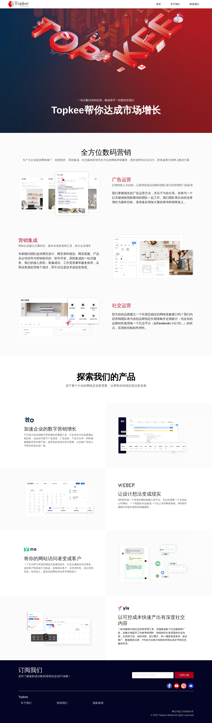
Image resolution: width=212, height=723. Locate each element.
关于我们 (175, 4)
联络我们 (194, 4)
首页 (158, 4)
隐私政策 (98, 702)
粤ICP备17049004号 (183, 711)
